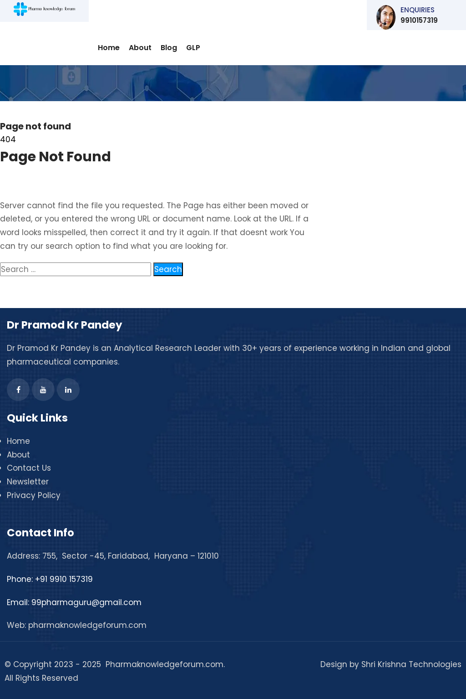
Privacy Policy (34, 495)
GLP (193, 47)
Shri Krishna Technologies (411, 664)
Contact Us (29, 468)
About (140, 47)
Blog (169, 47)
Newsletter (28, 481)
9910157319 (421, 17)
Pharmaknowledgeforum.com (164, 664)
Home (109, 47)
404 (8, 139)
